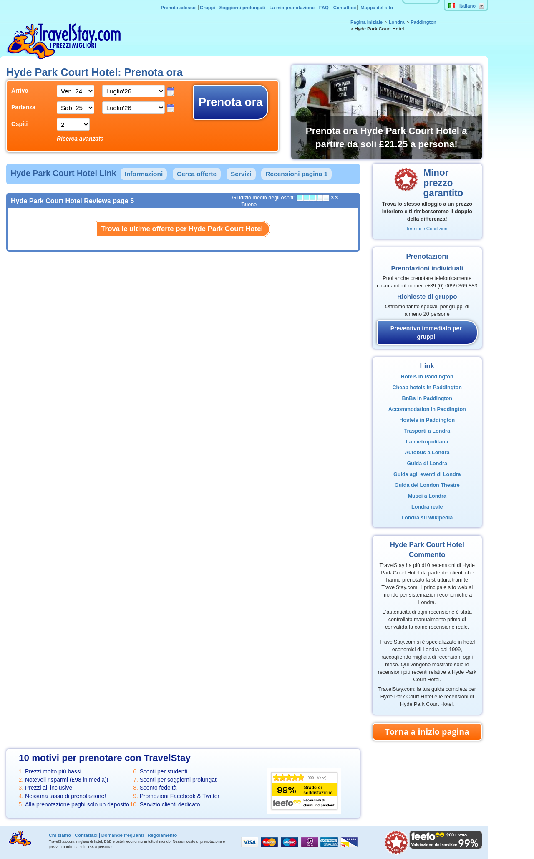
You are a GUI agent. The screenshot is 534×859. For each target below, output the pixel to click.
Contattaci (344, 7)
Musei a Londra (427, 496)
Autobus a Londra (427, 453)
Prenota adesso (178, 7)
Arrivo (19, 90)
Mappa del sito (376, 7)
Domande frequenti (122, 835)
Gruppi (208, 7)
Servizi (241, 173)
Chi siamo (60, 835)
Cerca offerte (197, 173)
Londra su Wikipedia (427, 518)
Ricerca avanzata (80, 138)
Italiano (462, 5)
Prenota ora (231, 102)
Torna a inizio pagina (427, 731)
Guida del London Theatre (427, 485)
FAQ (324, 7)
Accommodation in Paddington (427, 409)
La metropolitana (427, 442)
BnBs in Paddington (427, 398)
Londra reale (427, 507)
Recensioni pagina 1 (296, 173)
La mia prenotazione (292, 7)
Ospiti (19, 124)
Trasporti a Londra (427, 431)
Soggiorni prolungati (243, 7)
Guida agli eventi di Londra (427, 474)
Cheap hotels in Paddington (427, 387)
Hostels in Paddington (427, 420)
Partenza (23, 107)
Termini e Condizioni (427, 228)
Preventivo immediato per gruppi (426, 332)
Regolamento (162, 835)
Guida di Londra (427, 463)
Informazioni (144, 173)
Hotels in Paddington (427, 377)
